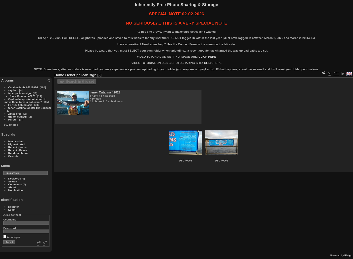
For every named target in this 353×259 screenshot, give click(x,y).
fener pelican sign (19, 93)
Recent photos (17, 147)
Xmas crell (15, 113)
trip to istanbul (17, 116)
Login (12, 209)
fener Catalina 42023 (23, 96)
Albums (7, 80)
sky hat (13, 90)
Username (9, 219)
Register (13, 206)
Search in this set (80, 81)
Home (59, 75)
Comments (15, 184)
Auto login (11, 237)
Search (12, 181)
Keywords (14, 178)
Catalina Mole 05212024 (23, 87)
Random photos (18, 153)
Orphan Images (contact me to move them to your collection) (25, 100)
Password (9, 228)
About (12, 187)
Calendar (14, 155)
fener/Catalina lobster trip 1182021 (30, 107)
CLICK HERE (207, 56)
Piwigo (348, 255)
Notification (15, 190)
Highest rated (16, 144)
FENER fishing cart (20, 104)
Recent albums (17, 150)
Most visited (16, 141)
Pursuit (13, 119)
